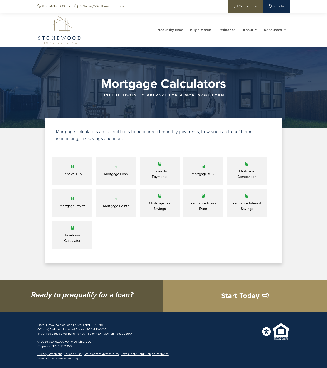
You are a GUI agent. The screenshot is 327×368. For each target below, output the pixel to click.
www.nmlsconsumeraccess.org (57, 358)
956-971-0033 (51, 6)
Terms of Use (73, 354)
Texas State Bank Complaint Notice (145, 354)
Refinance (227, 30)
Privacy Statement (49, 354)
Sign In (276, 6)
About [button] (248, 30)
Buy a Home (200, 30)
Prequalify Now (169, 30)
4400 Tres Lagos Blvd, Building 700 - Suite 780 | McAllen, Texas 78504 (85, 334)
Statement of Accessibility (101, 354)
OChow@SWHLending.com (99, 6)
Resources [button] (273, 30)
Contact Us (245, 6)
